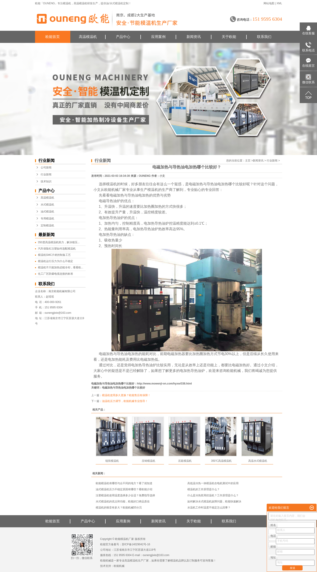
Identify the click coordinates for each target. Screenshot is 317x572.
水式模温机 (47, 204)
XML (279, 3)
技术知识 (46, 181)
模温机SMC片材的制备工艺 (54, 254)
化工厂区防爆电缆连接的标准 (55, 273)
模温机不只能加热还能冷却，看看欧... (60, 267)
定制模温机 (47, 225)
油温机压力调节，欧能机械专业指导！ (125, 401)
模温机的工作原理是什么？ (203, 489)
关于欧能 (229, 37)
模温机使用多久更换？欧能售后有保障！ (126, 395)
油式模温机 (47, 211)
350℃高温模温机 (221, 460)
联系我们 (264, 37)
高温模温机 (80, 3)
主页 (247, 160)
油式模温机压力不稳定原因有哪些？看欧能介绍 (124, 489)
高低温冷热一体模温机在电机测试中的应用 (213, 483)
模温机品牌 (177, 560)
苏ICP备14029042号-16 (136, 544)
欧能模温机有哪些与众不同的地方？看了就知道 (124, 483)
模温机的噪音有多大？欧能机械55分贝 (119, 507)
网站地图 (269, 3)
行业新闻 (46, 174)
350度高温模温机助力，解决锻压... (59, 242)
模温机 (67, 3)
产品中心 (123, 37)
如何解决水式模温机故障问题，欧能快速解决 (214, 501)
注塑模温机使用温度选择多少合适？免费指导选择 (125, 495)
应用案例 (158, 37)
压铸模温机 (148, 460)
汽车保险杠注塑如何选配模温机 (57, 248)
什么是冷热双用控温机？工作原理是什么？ (213, 495)
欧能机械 (119, 566)
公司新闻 (46, 167)
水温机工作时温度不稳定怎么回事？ (209, 507)
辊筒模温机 (112, 460)
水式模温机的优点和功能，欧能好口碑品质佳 (123, 501)
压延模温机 (185, 460)
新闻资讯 (193, 37)
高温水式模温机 (257, 460)
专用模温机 (47, 218)
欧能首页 (52, 37)
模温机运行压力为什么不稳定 (55, 261)
